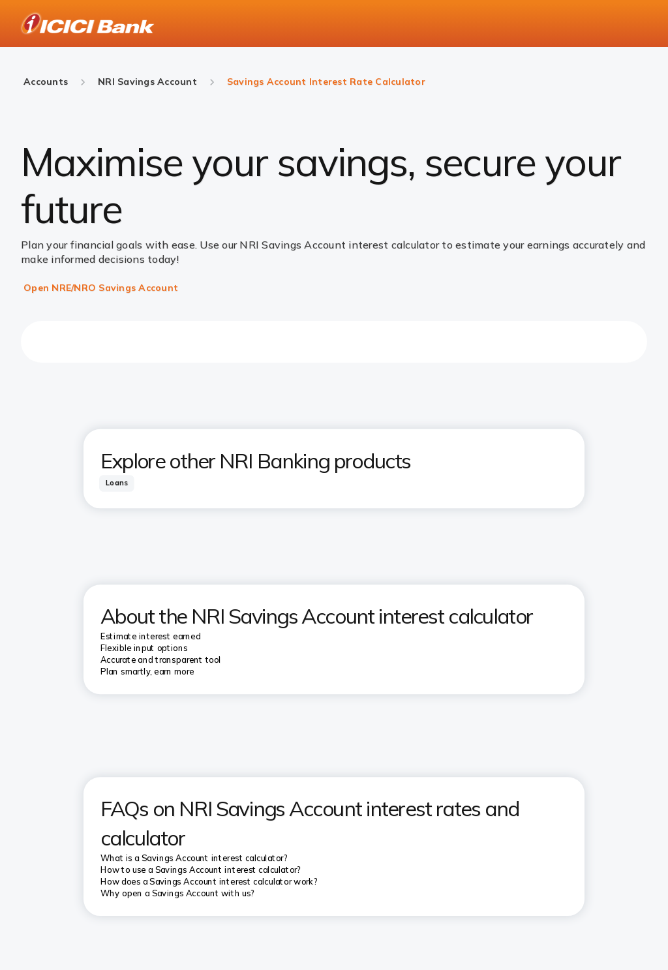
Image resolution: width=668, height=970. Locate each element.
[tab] (116, 483)
